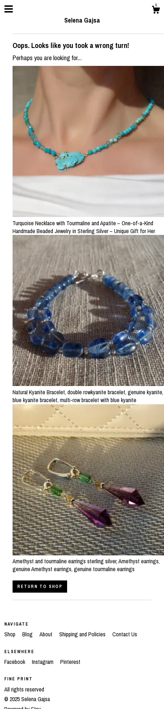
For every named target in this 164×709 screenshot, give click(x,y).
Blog (28, 634)
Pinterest (70, 662)
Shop (10, 634)
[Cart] (156, 10)
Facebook (15, 662)
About (46, 634)
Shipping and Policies (83, 634)
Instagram (43, 662)
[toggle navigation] (8, 9)
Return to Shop (39, 586)
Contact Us (124, 634)
